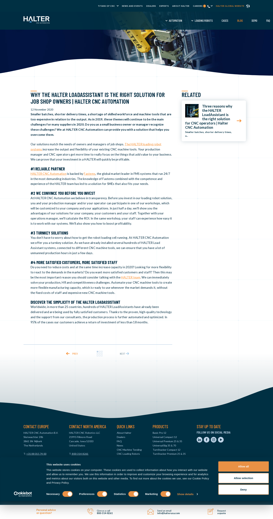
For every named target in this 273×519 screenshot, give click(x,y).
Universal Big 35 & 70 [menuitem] (164, 445)
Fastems (89, 174)
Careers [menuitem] (199, 6)
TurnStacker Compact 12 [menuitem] (166, 449)
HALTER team (130, 277)
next (122, 353)
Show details (185, 512)
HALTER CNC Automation (48, 174)
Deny (243, 507)
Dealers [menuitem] (151, 6)
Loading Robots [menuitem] (123, 20)
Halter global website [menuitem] (230, 6)
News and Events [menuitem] (132, 6)
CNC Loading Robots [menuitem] (128, 453)
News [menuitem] (120, 445)
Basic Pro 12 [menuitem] (159, 432)
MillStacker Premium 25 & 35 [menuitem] (168, 462)
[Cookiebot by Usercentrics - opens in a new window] (22, 512)
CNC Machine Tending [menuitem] (129, 449)
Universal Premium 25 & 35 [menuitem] (167, 441)
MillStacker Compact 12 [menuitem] (166, 457)
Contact (232, 20)
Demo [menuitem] (174, 20)
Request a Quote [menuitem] (207, 20)
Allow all (243, 484)
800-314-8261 (79, 453)
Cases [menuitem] (144, 20)
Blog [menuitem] (159, 20)
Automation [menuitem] (95, 20)
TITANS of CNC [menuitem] (106, 6)
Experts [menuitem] (164, 6)
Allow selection (243, 495)
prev (75, 353)
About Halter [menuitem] (180, 6)
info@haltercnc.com (35, 457)
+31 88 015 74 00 (36, 453)
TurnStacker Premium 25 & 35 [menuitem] (169, 453)
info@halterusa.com (80, 457)
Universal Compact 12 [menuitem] (165, 436)
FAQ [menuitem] (187, 20)
